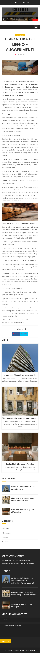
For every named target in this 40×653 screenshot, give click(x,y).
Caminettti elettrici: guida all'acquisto (20, 464)
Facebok (16, 334)
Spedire (5, 641)
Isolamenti (5, 529)
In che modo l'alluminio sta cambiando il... (20, 375)
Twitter (24, 334)
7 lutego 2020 (20, 54)
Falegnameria (20, 35)
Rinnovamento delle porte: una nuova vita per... (20, 418)
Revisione (5, 537)
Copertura (5, 542)
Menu (36, 27)
